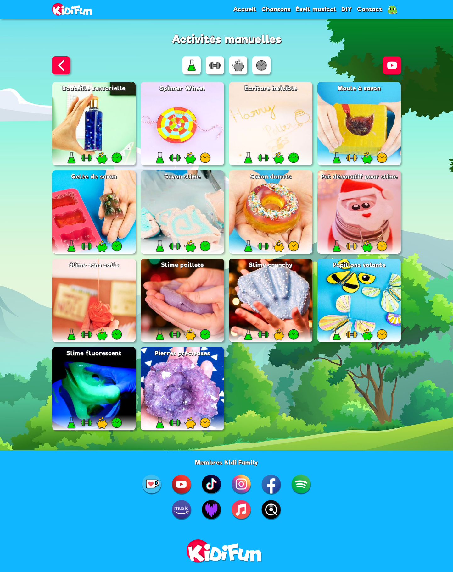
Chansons (276, 9)
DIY (346, 9)
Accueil (244, 9)
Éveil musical (316, 9)
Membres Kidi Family (226, 462)
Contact (369, 9)
